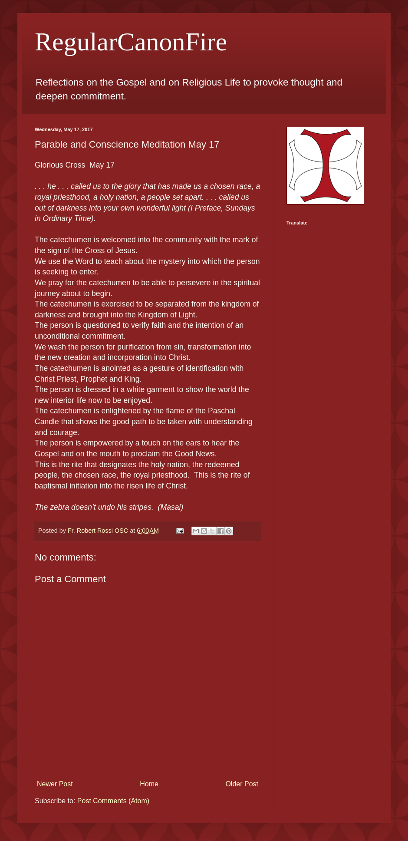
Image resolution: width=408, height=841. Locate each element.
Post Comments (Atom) (113, 801)
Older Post (241, 784)
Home (149, 784)
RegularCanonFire (131, 41)
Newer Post (55, 784)
